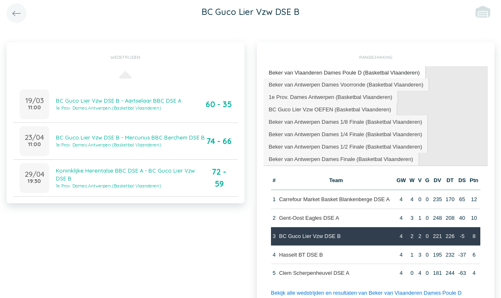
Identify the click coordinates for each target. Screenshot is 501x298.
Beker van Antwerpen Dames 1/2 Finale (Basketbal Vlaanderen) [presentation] (345, 146)
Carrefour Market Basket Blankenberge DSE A (334, 199)
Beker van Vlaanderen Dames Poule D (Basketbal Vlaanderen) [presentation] (344, 72)
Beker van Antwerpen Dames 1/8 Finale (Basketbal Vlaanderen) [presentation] (345, 121)
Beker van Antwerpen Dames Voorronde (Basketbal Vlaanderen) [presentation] (345, 84)
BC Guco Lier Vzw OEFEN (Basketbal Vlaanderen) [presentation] (330, 109)
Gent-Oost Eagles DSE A (309, 217)
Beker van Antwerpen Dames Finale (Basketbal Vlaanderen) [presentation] (340, 158)
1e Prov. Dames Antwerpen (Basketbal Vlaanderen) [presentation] (330, 96)
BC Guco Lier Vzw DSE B (309, 236)
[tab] (344, 72)
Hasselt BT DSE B (301, 254)
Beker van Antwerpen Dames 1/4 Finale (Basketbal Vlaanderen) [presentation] (345, 133)
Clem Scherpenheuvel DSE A (314, 272)
